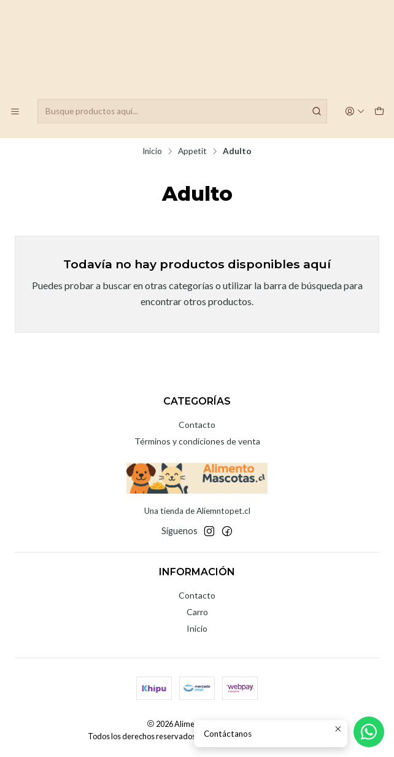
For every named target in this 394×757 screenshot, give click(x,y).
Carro (197, 612)
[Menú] (14, 111)
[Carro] (379, 111)
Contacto (197, 424)
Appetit (192, 151)
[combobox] (182, 111)
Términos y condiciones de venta (197, 441)
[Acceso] (355, 111)
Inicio (152, 151)
